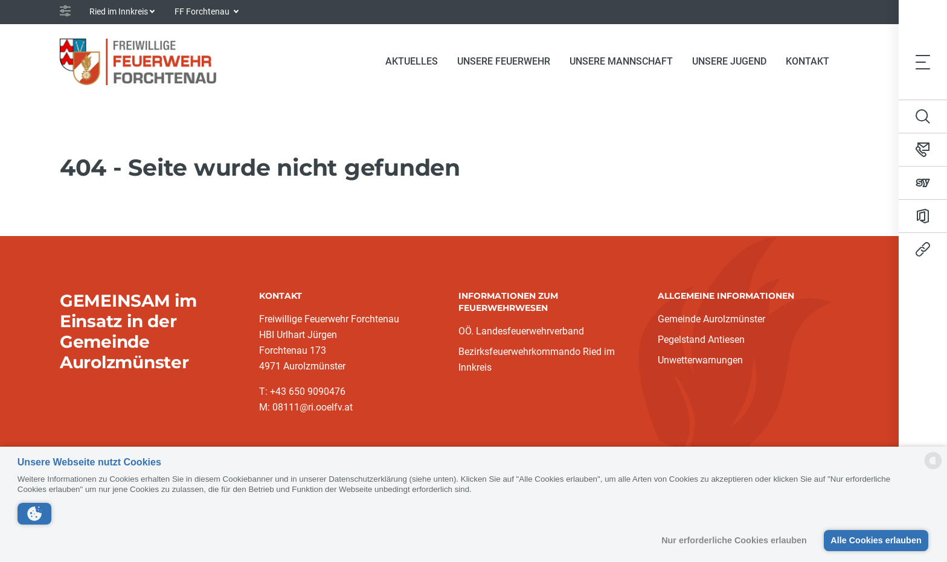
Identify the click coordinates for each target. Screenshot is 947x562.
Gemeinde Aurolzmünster (711, 319)
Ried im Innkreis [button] (118, 11)
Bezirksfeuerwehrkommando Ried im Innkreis (536, 359)
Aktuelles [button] (411, 61)
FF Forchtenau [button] (203, 11)
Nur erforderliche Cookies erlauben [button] (734, 540)
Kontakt (807, 61)
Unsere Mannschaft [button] (621, 61)
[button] (34, 514)
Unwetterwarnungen (700, 360)
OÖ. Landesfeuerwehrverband (521, 331)
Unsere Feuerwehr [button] (503, 61)
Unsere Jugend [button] (729, 61)
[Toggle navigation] (923, 61)
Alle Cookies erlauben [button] (875, 540)
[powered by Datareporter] (933, 468)
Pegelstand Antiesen (701, 339)
